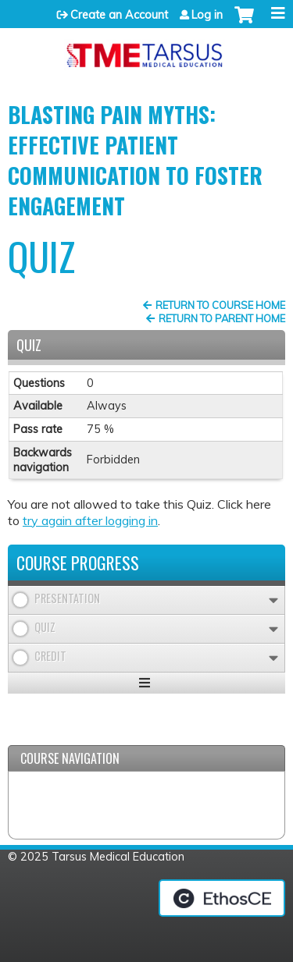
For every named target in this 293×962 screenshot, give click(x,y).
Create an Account (119, 14)
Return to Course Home (220, 305)
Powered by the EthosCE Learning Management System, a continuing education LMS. (222, 898)
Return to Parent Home (222, 318)
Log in (207, 14)
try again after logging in (90, 520)
